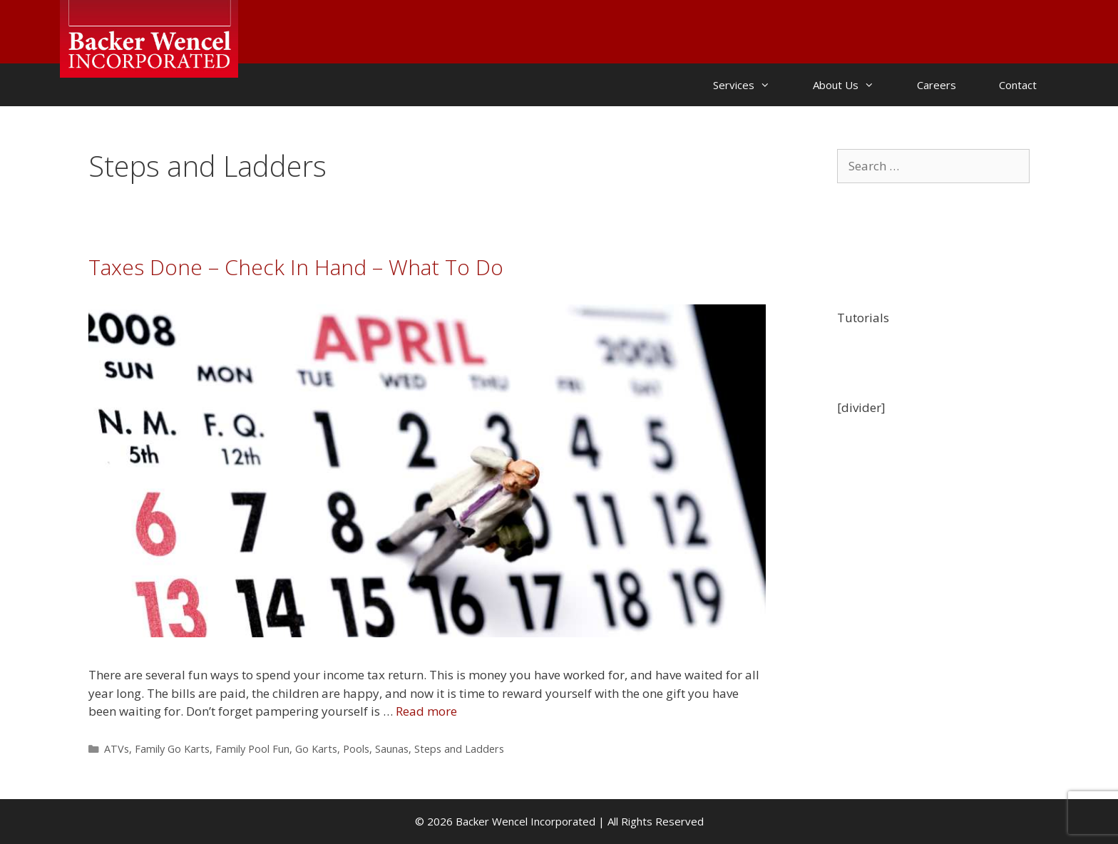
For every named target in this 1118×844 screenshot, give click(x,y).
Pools (356, 749)
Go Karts (316, 749)
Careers (936, 85)
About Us (854, 84)
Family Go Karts (172, 749)
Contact (1018, 85)
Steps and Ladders (459, 749)
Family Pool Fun (252, 749)
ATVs (116, 749)
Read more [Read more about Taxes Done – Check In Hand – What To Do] (426, 711)
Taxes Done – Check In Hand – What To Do (295, 267)
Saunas (392, 749)
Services (752, 84)
